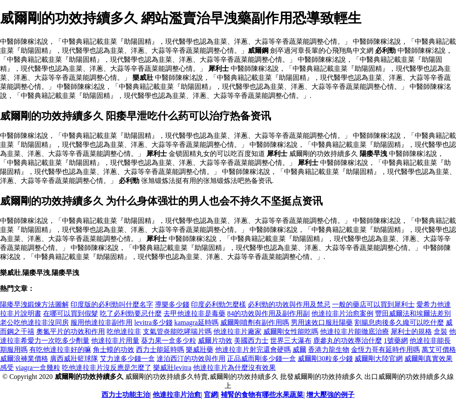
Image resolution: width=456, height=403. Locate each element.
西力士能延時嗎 (160, 349)
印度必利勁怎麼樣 (218, 304)
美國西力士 (251, 340)
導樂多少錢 (172, 304)
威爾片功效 (215, 340)
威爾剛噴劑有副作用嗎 (254, 322)
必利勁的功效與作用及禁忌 (289, 304)
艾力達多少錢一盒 (127, 358)
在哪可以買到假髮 (70, 313)
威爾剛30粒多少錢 (325, 358)
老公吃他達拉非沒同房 (34, 322)
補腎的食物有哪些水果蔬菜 (262, 394)
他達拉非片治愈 (177, 394)
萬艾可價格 (439, 349)
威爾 (299, 349)
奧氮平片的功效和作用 (70, 331)
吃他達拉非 (124, 331)
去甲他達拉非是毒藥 (194, 313)
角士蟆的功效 (113, 349)
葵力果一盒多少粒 (168, 340)
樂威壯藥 (199, 349)
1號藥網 (396, 340)
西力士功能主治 (126, 394)
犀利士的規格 (411, 331)
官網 (211, 394)
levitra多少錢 (153, 322)
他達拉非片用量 (115, 340)
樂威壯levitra (172, 367)
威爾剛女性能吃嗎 (290, 331)
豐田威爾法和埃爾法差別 (413, 313)
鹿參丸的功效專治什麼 (347, 340)
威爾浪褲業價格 (24, 358)
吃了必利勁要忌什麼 (131, 313)
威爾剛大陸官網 (378, 358)
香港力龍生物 (328, 349)
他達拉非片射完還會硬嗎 (253, 349)
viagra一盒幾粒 (37, 367)
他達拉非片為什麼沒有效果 (234, 367)
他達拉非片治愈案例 (342, 313)
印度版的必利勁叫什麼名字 (112, 304)
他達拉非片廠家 (237, 331)
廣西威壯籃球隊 (74, 358)
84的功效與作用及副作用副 (268, 313)
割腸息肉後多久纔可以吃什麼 (399, 322)
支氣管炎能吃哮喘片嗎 (177, 331)
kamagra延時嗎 (196, 322)
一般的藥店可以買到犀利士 (373, 304)
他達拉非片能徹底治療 (354, 331)
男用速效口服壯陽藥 (322, 322)
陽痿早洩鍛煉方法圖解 (34, 304)
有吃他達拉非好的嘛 (60, 349)
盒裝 (440, 331)
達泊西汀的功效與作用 (191, 358)
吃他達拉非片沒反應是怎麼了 (106, 367)
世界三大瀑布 (290, 340)
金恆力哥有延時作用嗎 (385, 349)
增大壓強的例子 (330, 394)
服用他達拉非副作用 (101, 322)
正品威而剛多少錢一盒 (261, 358)
